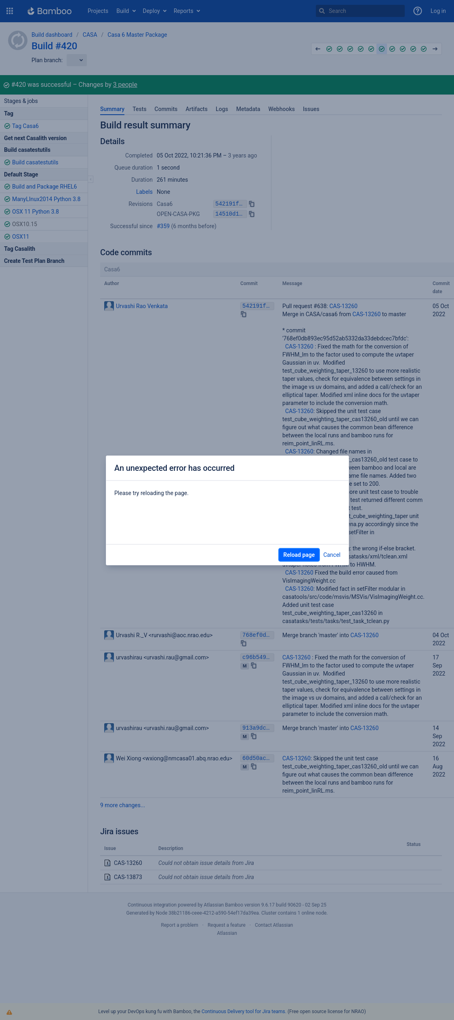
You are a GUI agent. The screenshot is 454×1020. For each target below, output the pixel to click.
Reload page (299, 555)
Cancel (331, 555)
